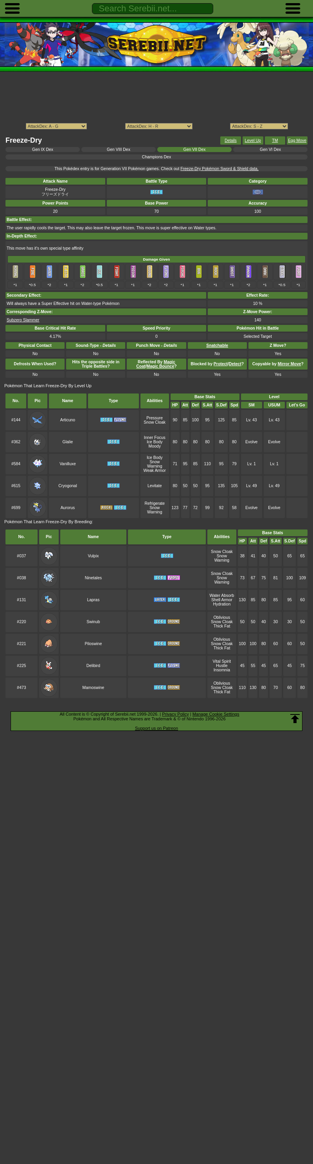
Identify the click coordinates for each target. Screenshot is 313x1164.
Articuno (67, 420)
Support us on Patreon (156, 728)
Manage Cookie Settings (215, 714)
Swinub (93, 622)
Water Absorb (221, 595)
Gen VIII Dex (118, 149)
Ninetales (93, 578)
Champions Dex (156, 157)
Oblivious (221, 617)
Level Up (253, 140)
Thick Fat (221, 626)
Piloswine (93, 644)
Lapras (93, 600)
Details (231, 140)
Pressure (154, 418)
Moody (155, 446)
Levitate (155, 486)
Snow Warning (154, 464)
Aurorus (68, 508)
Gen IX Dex (42, 149)
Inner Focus (154, 437)
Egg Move (297, 140)
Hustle (222, 666)
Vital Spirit (221, 661)
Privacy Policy (175, 714)
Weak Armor (155, 470)
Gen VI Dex (270, 149)
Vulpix (93, 556)
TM (275, 140)
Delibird (93, 666)
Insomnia (222, 670)
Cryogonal (67, 486)
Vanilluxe (67, 464)
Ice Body (155, 442)
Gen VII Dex (194, 149)
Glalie (68, 442)
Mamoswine (93, 687)
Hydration (222, 604)
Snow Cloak (154, 422)
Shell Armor (221, 600)
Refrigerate (154, 503)
